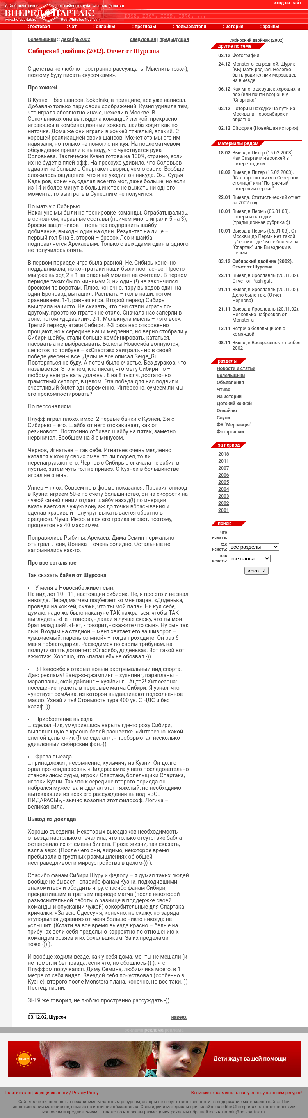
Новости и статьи (236, 368)
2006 (223, 475)
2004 (223, 489)
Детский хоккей (234, 403)
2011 (223, 461)
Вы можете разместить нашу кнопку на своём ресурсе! (247, 1092)
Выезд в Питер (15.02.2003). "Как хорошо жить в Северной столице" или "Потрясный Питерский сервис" (265, 180)
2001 (223, 510)
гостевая (40, 26)
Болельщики (42, 39)
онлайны (105, 26)
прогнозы (145, 26)
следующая (143, 39)
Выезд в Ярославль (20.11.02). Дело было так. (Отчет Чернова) (265, 295)
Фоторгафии (230, 432)
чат (73, 26)
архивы (271, 26)
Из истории (229, 396)
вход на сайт (287, 2)
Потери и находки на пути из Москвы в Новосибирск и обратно (263, 114)
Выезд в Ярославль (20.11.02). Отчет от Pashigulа (265, 278)
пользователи (191, 26)
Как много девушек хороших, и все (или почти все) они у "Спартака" (266, 94)
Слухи (223, 417)
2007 (223, 468)
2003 (223, 496)
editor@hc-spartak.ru (241, 1106)
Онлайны (227, 410)
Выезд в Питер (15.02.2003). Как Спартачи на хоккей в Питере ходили (263, 158)
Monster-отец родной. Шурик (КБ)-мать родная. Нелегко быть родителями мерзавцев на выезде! (264, 72)
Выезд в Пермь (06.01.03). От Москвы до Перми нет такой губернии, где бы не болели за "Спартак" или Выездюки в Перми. (265, 242)
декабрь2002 (75, 39)
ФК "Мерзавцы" (234, 425)
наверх (179, 1017)
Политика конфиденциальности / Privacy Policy (51, 1092)
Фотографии (245, 55)
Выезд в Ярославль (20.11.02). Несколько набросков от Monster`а (265, 314)
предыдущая (174, 39)
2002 (223, 503)
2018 (223, 454)
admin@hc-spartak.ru (244, 1111)
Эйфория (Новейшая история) (265, 128)
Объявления (230, 382)
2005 (223, 482)
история (235, 26)
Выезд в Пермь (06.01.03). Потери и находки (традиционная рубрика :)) (261, 217)
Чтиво (223, 389)
